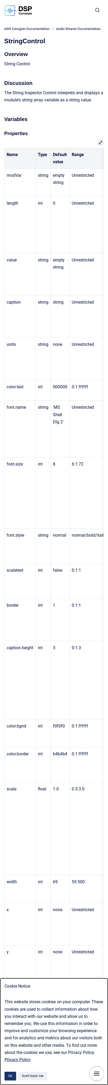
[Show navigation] (96, 1073)
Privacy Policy (17, 1059)
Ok (10, 1076)
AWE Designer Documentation (27, 29)
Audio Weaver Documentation (78, 29)
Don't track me (32, 1076)
